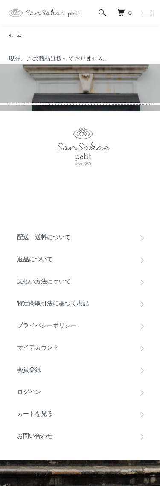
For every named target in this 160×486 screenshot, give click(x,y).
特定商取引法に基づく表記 (53, 304)
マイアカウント (38, 348)
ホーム (15, 35)
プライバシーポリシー (47, 326)
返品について (35, 260)
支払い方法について (44, 282)
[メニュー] (147, 13)
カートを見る (35, 414)
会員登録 (29, 370)
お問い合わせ (35, 436)
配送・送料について (44, 237)
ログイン (29, 392)
